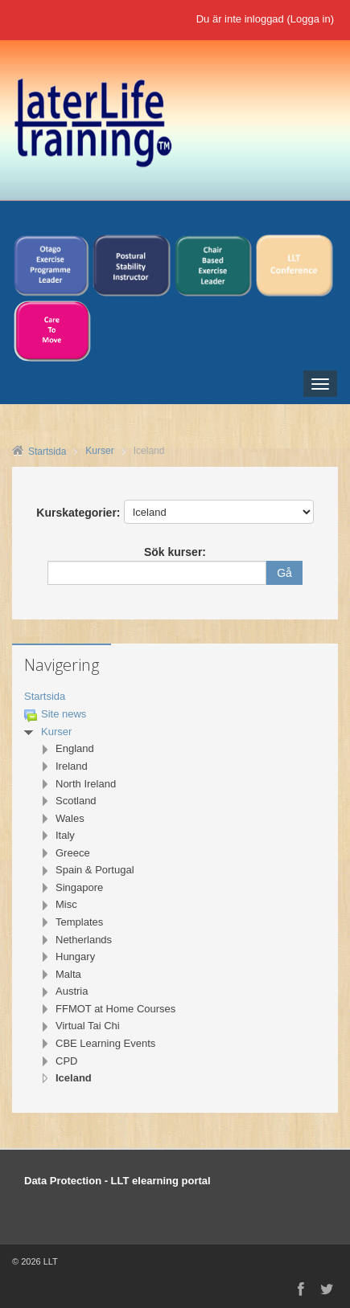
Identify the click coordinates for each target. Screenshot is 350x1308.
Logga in (310, 19)
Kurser (56, 732)
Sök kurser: (175, 552)
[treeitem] (175, 697)
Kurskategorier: (78, 512)
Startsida (44, 696)
